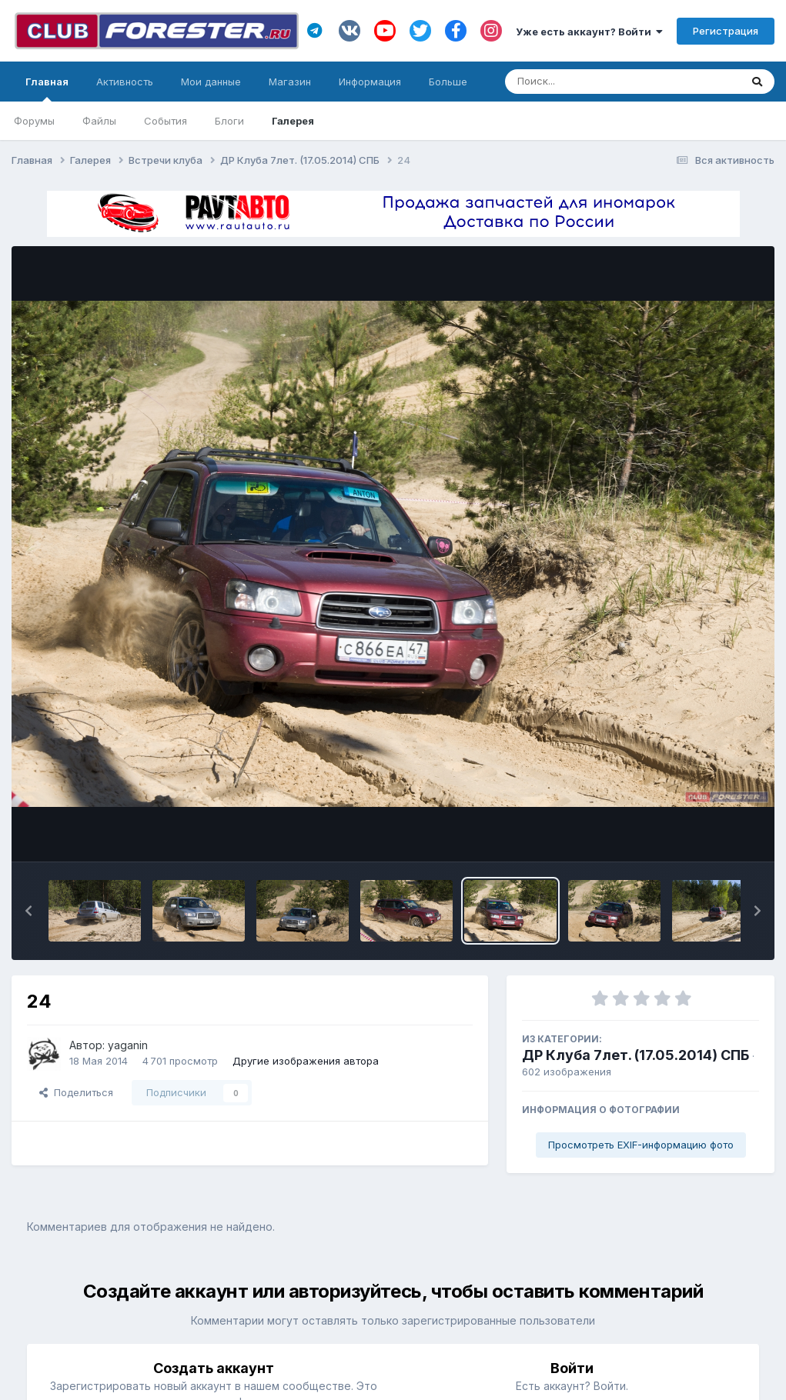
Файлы (99, 121)
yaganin (128, 1045)
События (165, 121)
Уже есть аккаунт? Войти (589, 31)
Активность (124, 81)
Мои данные (211, 81)
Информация (370, 81)
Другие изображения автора (305, 1061)
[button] (28, 911)
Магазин (290, 81)
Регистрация (725, 31)
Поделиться (76, 1092)
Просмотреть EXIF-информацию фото (641, 1144)
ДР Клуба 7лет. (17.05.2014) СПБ (635, 1055)
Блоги (229, 121)
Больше (448, 81)
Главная (47, 88)
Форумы (34, 121)
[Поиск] (593, 81)
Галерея (293, 121)
